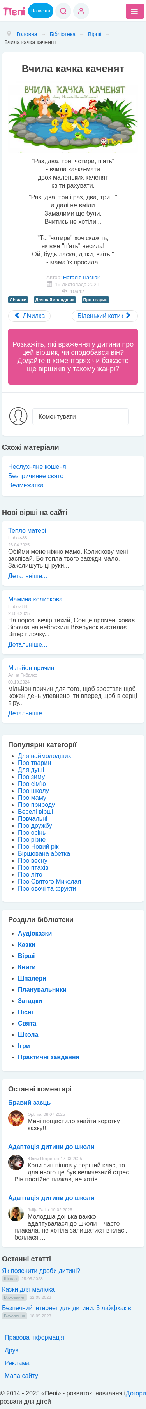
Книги (27, 967)
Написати (40, 11)
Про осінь (32, 832)
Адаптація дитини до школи (51, 1146)
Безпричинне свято (35, 476)
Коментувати (57, 416)
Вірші (26, 956)
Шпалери (32, 978)
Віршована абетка (44, 853)
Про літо (30, 874)
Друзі (12, 1350)
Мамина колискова (35, 599)
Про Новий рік (38, 846)
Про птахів (33, 867)
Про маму (32, 797)
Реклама (17, 1363)
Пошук (63, 11)
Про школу (33, 790)
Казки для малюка (28, 1289)
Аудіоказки (35, 933)
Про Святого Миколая (49, 881)
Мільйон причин (31, 668)
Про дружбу (35, 825)
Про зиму (31, 777)
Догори (136, 1393)
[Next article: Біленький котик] (105, 316)
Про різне (32, 839)
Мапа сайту (21, 1376)
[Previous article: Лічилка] (29, 316)
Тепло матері (27, 530)
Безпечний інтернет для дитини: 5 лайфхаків (66, 1308)
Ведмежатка (26, 485)
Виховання (14, 1297)
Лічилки (18, 299)
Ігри (24, 1046)
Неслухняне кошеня (37, 466)
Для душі (31, 770)
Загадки (30, 1001)
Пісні (25, 1012)
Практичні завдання (48, 1057)
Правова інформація (34, 1337)
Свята (27, 1023)
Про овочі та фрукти (47, 888)
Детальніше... (27, 576)
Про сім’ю (32, 783)
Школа (28, 1034)
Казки (26, 944)
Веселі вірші (35, 811)
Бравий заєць (29, 1102)
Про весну (32, 860)
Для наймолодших (55, 299)
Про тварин (95, 299)
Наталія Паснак (81, 277)
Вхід (81, 11)
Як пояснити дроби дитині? (41, 1270)
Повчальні (32, 818)
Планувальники (42, 989)
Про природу (36, 804)
